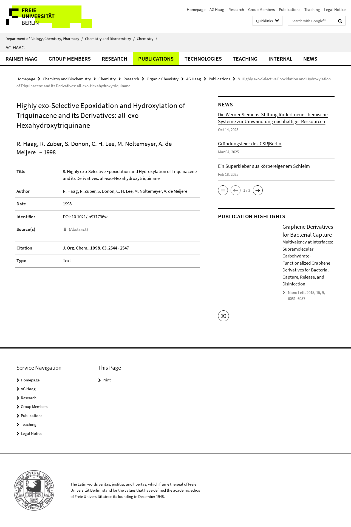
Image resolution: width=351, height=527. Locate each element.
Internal (280, 58)
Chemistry (147, 39)
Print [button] (107, 379)
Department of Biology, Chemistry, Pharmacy (44, 39)
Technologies (203, 58)
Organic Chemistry (163, 78)
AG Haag (217, 9)
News (310, 58)
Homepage (196, 9)
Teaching (312, 9)
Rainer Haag (21, 58)
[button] (223, 190)
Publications (289, 9)
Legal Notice (335, 9)
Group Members (261, 9)
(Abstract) (78, 229)
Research (236, 9)
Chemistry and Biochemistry (110, 39)
